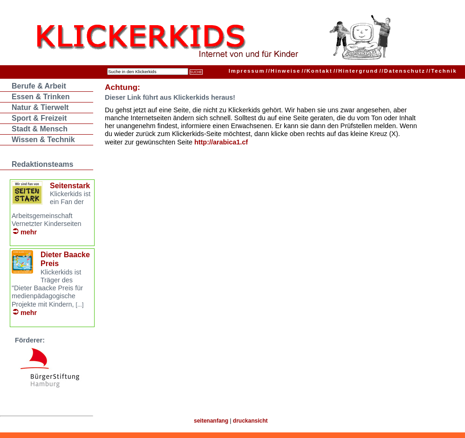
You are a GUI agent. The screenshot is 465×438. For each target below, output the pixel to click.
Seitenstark (70, 186)
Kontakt (317, 71)
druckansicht (250, 420)
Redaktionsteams (43, 164)
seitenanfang (211, 420)
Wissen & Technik (43, 140)
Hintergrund (356, 71)
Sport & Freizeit (39, 118)
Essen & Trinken (41, 97)
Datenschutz (402, 71)
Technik (441, 71)
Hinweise (283, 71)
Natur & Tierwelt (40, 107)
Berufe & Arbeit (39, 86)
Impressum (247, 71)
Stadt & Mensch (40, 129)
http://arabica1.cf (221, 142)
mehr (29, 232)
